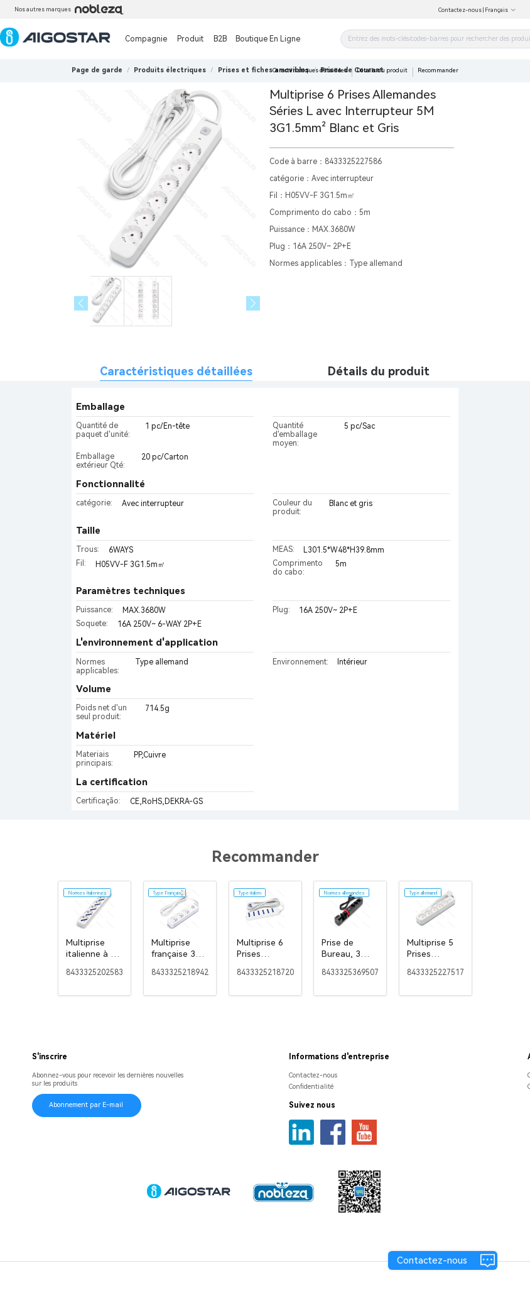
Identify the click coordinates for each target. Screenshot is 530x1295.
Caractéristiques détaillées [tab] (176, 371)
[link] (170, 70)
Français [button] (500, 10)
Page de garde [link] (97, 70)
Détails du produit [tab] (379, 371)
